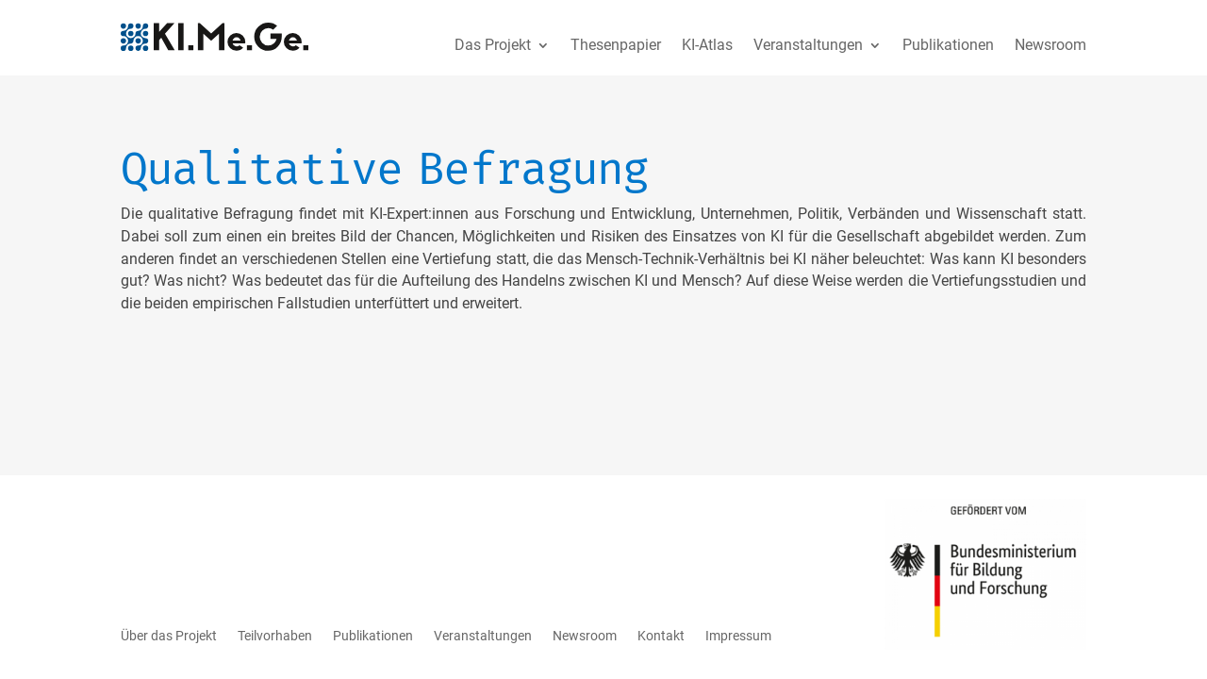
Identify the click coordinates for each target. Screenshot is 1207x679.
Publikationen (948, 45)
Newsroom (1050, 45)
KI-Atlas (707, 45)
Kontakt (661, 635)
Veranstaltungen (808, 45)
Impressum (738, 635)
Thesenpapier (615, 45)
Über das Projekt (169, 635)
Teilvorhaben (275, 635)
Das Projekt (493, 45)
